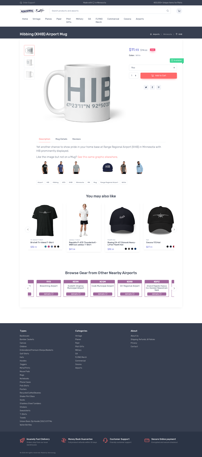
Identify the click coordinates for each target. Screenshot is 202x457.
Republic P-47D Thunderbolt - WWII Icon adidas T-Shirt (83, 243)
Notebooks (24, 378)
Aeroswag (51, 453)
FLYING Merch (99, 20)
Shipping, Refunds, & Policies (143, 339)
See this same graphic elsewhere (97, 156)
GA (89, 19)
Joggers (23, 364)
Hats (22, 357)
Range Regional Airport (109, 182)
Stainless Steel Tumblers (30, 403)
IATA (63, 182)
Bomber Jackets (27, 339)
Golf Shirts (24, 354)
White (124, 182)
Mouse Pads (25, 371)
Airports (140, 19)
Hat (147, 240)
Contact (134, 346)
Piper (59, 19)
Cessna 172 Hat (153, 242)
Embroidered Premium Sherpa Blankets (36, 350)
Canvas (23, 343)
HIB (48, 182)
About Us (134, 336)
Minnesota (80, 182)
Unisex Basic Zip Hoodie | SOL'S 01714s (36, 421)
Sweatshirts (25, 411)
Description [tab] (44, 139)
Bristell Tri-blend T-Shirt (42, 242)
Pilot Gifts (68, 20)
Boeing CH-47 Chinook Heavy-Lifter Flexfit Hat (122, 243)
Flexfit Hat (111, 240)
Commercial (113, 19)
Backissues (24, 336)
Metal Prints (25, 368)
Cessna (127, 19)
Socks (22, 400)
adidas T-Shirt (74, 240)
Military (79, 19)
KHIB (179, 34)
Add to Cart (158, 75)
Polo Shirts (24, 386)
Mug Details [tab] (61, 139)
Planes (48, 19)
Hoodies (23, 361)
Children (23, 346)
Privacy (134, 343)
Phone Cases (25, 382)
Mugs (22, 375)
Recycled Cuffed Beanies (30, 393)
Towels (23, 418)
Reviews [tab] (76, 139)
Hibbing (55, 182)
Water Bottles (26, 425)
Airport (40, 182)
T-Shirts (23, 414)
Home (25, 19)
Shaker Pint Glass (27, 396)
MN (89, 182)
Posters (23, 389)
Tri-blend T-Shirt (36, 240)
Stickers (23, 407)
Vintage (36, 19)
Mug (95, 182)
